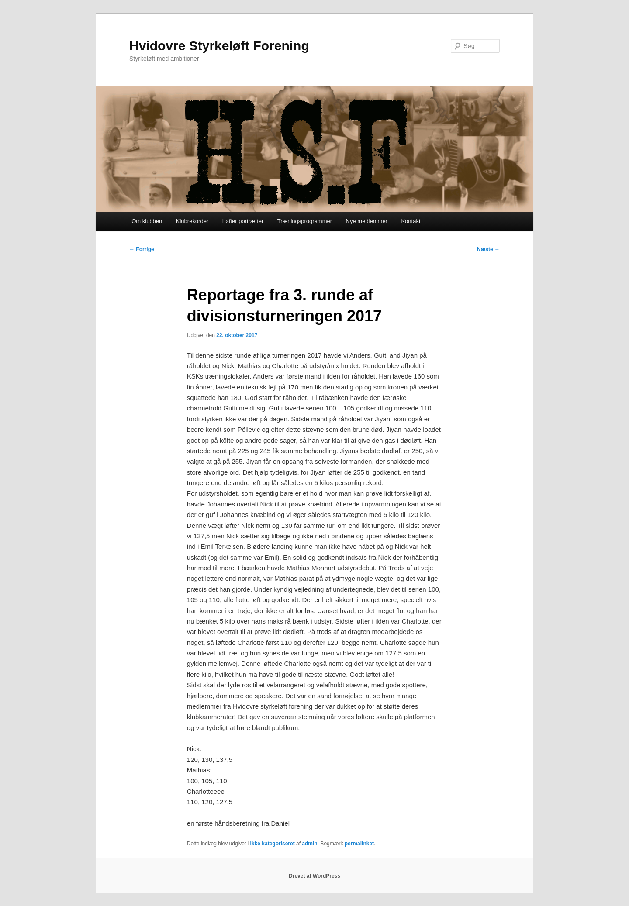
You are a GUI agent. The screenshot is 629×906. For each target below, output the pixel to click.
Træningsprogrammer (304, 221)
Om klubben (146, 221)
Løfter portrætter (243, 221)
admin (309, 844)
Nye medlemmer (366, 221)
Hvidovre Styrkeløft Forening (219, 45)
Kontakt (410, 221)
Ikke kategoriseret (272, 844)
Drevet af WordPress (314, 876)
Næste (488, 249)
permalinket (359, 844)
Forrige (141, 249)
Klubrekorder (192, 221)
